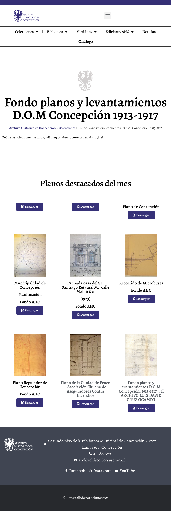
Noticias (149, 31)
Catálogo (85, 41)
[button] (107, 15)
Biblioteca (57, 32)
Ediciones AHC (119, 32)
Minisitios (86, 32)
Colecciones (26, 32)
